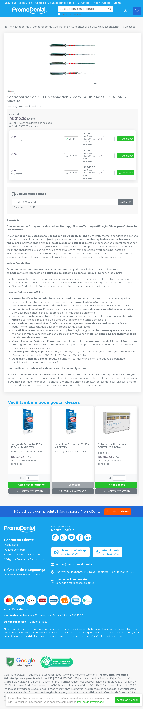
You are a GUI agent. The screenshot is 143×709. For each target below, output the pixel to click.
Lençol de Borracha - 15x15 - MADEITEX (71, 446)
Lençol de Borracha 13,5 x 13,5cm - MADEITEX (26, 446)
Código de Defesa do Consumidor (24, 559)
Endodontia (22, 26)
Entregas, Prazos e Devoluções (22, 554)
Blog (71, 3)
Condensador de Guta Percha (50, 26)
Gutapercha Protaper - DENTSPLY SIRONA (112, 446)
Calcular (125, 201)
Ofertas (117, 3)
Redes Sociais (25, 3)
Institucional (10, 3)
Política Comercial (15, 549)
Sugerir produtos (117, 511)
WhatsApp (40, 3)
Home (8, 26)
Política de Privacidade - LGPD (22, 574)
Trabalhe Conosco (102, 3)
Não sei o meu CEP (23, 207)
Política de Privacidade (90, 702)
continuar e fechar (127, 700)
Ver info (71, 139)
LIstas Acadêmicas (58, 3)
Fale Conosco (83, 3)
